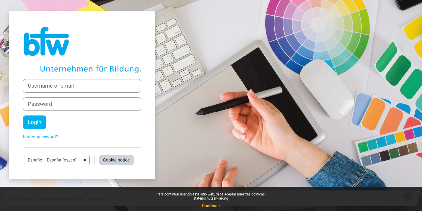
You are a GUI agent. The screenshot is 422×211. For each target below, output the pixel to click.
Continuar (211, 205)
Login (34, 122)
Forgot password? (40, 136)
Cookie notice (116, 160)
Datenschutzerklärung (211, 198)
